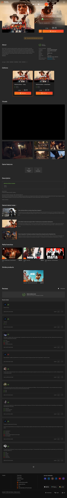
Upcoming (34, 1)
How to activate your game (51, 50)
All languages (61, 288)
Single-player (49, 56)
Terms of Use (19, 475)
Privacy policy (19, 477)
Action (53, 56)
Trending (23, 1)
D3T (51, 53)
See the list (49, 48)
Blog (38, 1)
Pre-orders (29, 1)
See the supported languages (52, 49)
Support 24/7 (42, 1)
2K (47, 54)
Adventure (56, 56)
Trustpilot (3, 475)
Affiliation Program (20, 478)
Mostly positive (49, 59)
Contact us (19, 480)
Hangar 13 (49, 53)
